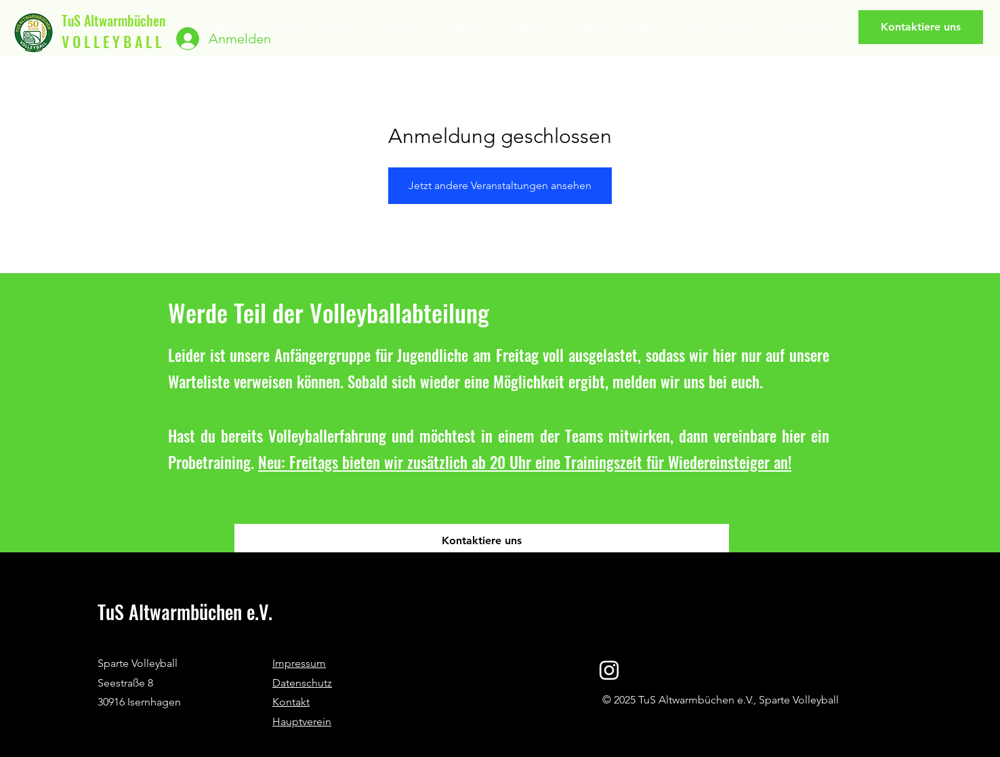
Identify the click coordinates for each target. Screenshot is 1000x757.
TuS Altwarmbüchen (113, 20)
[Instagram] (609, 670)
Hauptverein (301, 721)
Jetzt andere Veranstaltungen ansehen (500, 185)
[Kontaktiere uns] (920, 27)
